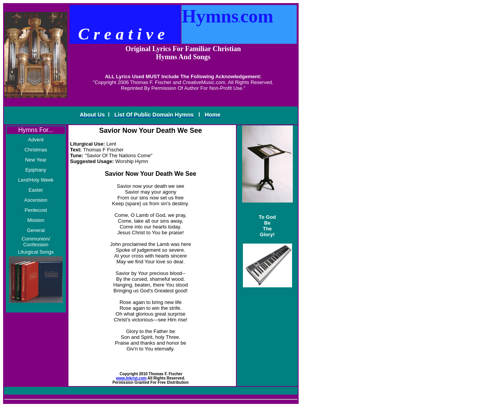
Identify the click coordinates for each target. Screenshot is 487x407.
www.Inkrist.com (131, 378)
